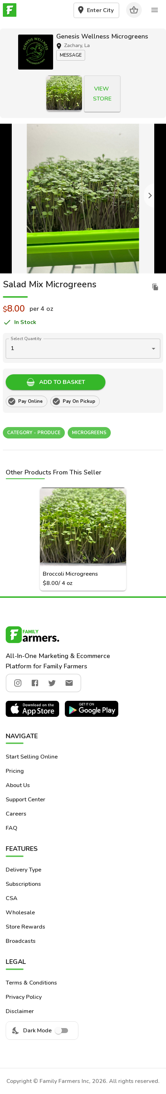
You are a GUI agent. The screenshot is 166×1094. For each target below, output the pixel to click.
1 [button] (12, 348)
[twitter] (52, 683)
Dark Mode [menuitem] (42, 1030)
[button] (35, 52)
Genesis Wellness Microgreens (102, 36)
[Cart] (134, 10)
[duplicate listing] (155, 287)
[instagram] (17, 683)
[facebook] (34, 683)
